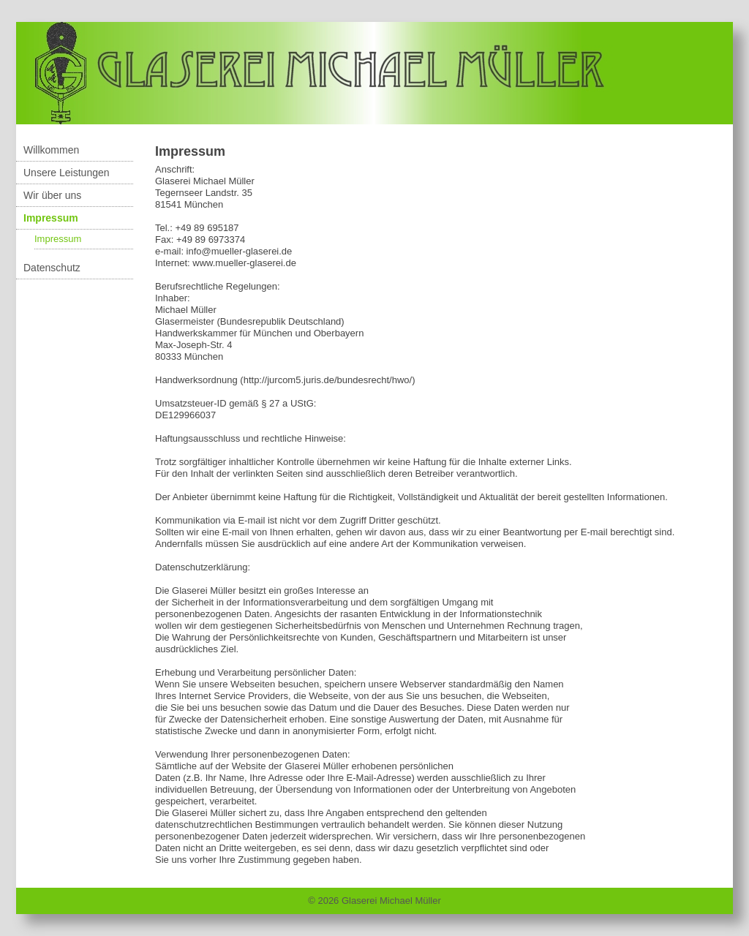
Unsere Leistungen (66, 172)
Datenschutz (51, 267)
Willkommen (51, 150)
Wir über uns (52, 195)
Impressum (50, 218)
